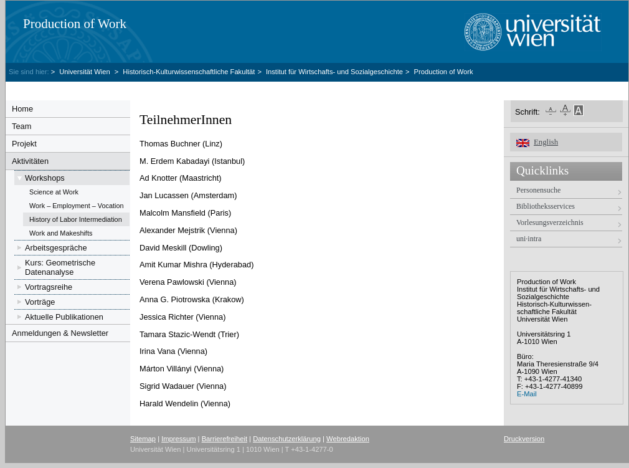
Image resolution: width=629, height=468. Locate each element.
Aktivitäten (30, 161)
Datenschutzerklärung (287, 438)
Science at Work (53, 192)
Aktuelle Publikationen (64, 317)
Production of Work (74, 23)
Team (21, 126)
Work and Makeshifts (60, 233)
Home (22, 108)
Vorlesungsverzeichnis (550, 222)
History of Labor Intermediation (75, 219)
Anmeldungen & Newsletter (60, 333)
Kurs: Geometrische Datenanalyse (60, 267)
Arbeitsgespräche (56, 247)
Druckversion (524, 438)
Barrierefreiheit (224, 438)
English (546, 142)
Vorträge (40, 302)
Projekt (24, 143)
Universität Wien (85, 71)
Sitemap (143, 438)
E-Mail (527, 394)
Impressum (178, 438)
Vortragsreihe (48, 287)
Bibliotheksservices (545, 206)
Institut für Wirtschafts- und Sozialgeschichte (334, 71)
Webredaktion (347, 438)
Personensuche (538, 190)
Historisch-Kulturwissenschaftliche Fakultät (189, 71)
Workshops (45, 178)
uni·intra (528, 238)
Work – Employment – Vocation (76, 205)
